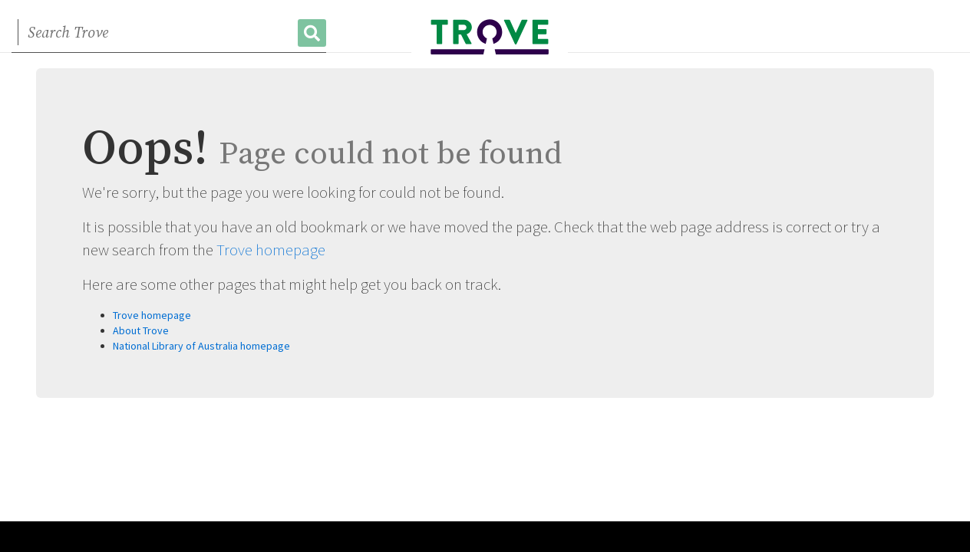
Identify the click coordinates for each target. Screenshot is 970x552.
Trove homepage (270, 249)
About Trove (141, 330)
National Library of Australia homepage (201, 346)
